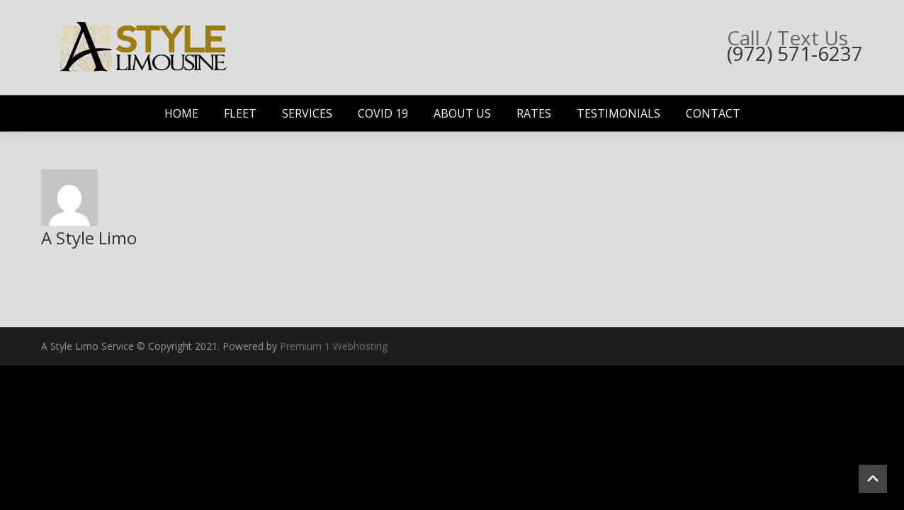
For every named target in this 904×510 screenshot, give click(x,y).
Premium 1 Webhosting (334, 346)
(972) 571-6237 (795, 53)
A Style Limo (89, 237)
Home (181, 113)
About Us (462, 113)
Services (307, 113)
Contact (713, 113)
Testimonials (618, 113)
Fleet (240, 113)
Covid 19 (383, 113)
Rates (533, 113)
